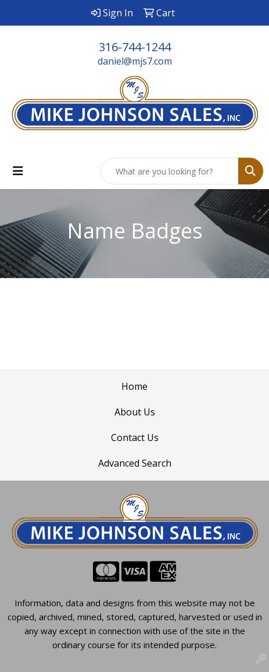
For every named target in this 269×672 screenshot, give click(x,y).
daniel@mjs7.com (135, 61)
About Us (134, 412)
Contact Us (135, 437)
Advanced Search (134, 463)
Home (134, 386)
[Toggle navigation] (18, 171)
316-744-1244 (135, 47)
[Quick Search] (170, 171)
